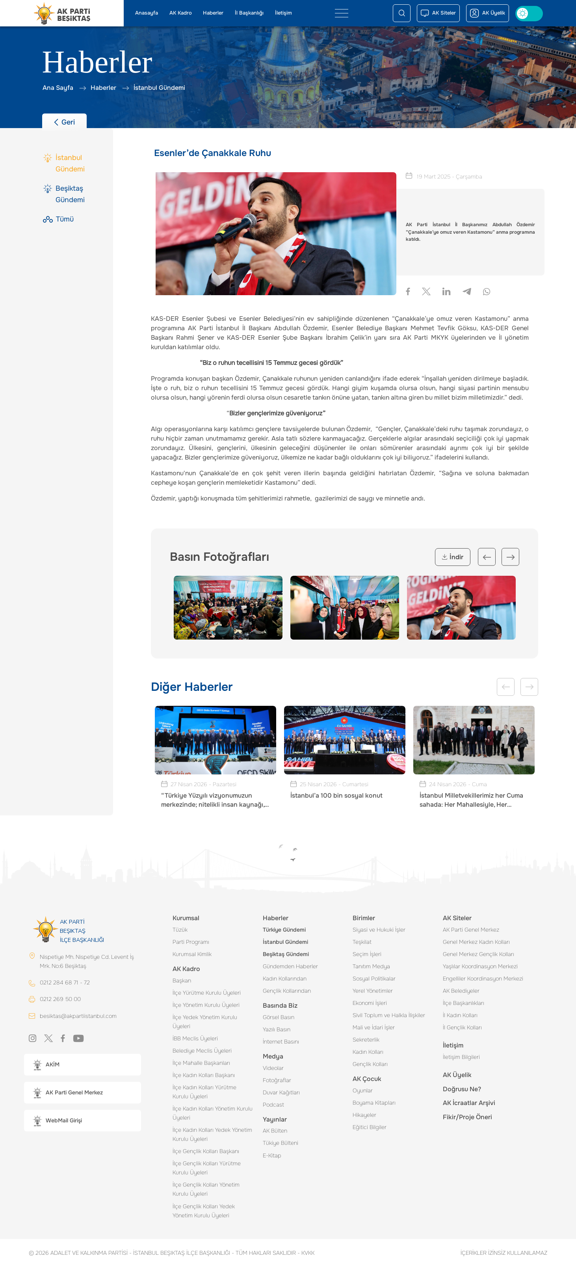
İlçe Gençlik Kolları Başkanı (206, 1151)
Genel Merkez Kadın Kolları (476, 941)
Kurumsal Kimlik (192, 954)
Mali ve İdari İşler (374, 1027)
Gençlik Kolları (370, 1064)
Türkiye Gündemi (284, 929)
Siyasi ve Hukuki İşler (379, 929)
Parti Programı (191, 941)
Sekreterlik (366, 1039)
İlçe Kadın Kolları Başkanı (204, 1075)
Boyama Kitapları (374, 1102)
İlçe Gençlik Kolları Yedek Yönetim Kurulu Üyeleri (204, 1211)
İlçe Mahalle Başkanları (201, 1062)
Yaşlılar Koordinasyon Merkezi (480, 966)
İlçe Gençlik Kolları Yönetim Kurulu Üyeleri (206, 1189)
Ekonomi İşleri (370, 1003)
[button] (82, 1064)
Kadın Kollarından (285, 978)
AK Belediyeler (461, 990)
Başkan (182, 980)
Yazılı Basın (276, 1029)
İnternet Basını (281, 1041)
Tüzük (180, 929)
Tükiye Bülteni (280, 1142)
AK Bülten (275, 1130)
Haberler (213, 13)
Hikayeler (364, 1114)
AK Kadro (180, 13)
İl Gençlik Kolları (462, 1027)
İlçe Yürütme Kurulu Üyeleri (207, 992)
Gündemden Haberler (290, 966)
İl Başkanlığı (249, 13)
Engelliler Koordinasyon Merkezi (483, 978)
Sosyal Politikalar (374, 978)
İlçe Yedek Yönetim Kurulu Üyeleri (205, 1022)
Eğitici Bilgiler (369, 1127)
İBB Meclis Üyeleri (195, 1038)
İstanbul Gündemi (285, 941)
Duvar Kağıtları (281, 1092)
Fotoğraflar (277, 1080)
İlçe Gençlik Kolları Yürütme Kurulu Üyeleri (207, 1168)
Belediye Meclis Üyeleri (202, 1050)
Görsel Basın (278, 1017)
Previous (487, 557)
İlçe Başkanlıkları (463, 1003)
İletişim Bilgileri (461, 1056)
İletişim (283, 13)
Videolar (273, 1068)
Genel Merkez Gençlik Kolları (478, 954)
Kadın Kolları (368, 1051)
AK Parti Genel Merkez (471, 929)
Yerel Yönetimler (373, 990)
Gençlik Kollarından (287, 990)
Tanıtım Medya (371, 966)
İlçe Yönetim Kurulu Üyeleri (206, 1004)
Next (510, 557)
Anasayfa (146, 13)
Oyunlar (363, 1090)
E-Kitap (272, 1155)
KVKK (305, 1252)
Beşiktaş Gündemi (286, 954)
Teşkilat (362, 941)
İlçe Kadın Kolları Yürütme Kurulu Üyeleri (204, 1092)
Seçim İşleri (367, 954)
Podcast (273, 1104)
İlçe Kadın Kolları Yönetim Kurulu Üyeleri (213, 1113)
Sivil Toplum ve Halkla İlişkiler (389, 1015)
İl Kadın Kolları (460, 1015)
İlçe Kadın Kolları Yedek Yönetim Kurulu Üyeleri (212, 1134)
